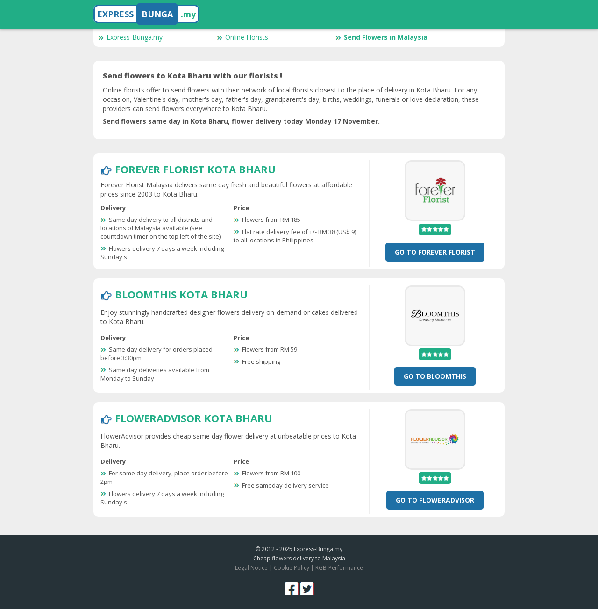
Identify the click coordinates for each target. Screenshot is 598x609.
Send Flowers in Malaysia (381, 37)
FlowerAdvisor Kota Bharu (193, 418)
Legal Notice (251, 568)
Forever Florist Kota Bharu (195, 169)
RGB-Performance (339, 568)
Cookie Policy (291, 568)
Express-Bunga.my (130, 37)
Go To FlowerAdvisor (435, 500)
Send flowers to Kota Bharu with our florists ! (192, 76)
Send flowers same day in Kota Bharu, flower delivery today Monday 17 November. (241, 121)
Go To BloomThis (435, 376)
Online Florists (242, 37)
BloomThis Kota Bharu (181, 294)
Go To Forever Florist (435, 252)
